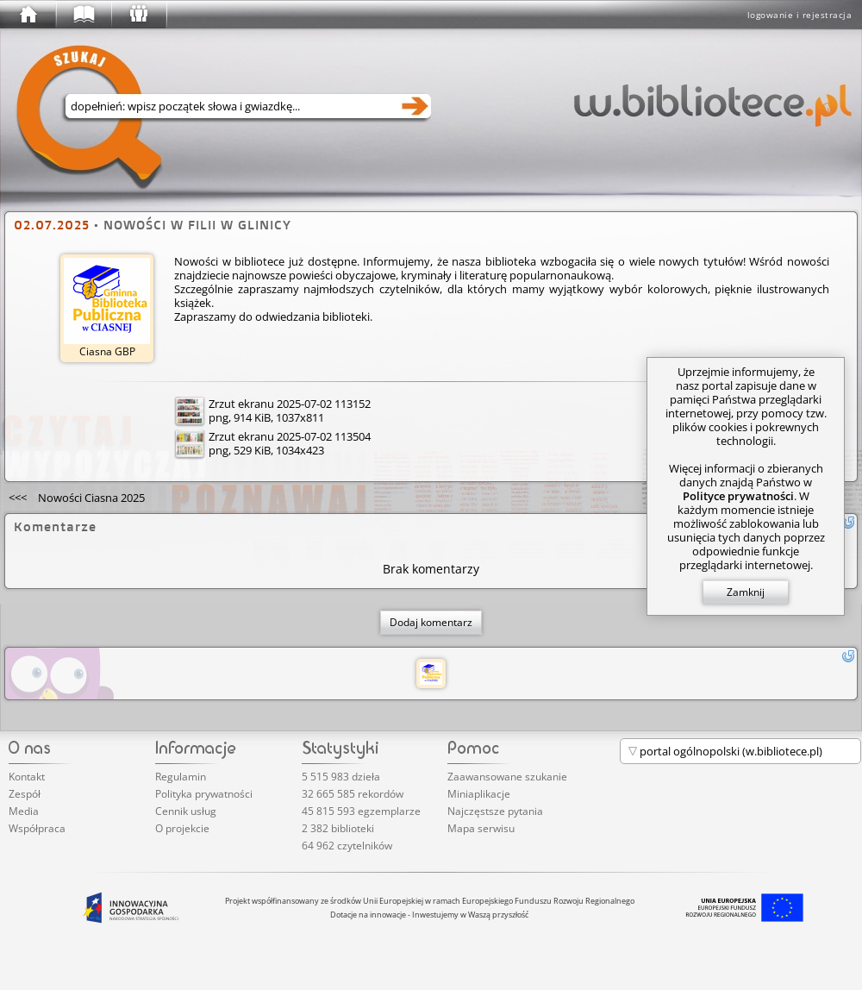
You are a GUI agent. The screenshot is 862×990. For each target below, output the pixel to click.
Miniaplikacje (478, 793)
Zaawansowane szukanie (507, 776)
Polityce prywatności (738, 496)
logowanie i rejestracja (800, 15)
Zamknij (746, 592)
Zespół (25, 793)
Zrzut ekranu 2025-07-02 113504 (290, 436)
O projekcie (182, 828)
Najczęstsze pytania (495, 811)
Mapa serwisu (481, 828)
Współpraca (37, 828)
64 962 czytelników (347, 845)
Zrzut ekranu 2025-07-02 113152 (290, 403)
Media (24, 811)
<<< (77, 497)
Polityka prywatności (204, 793)
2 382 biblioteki (338, 828)
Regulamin (180, 776)
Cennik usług (185, 811)
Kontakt (27, 776)
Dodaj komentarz (431, 622)
